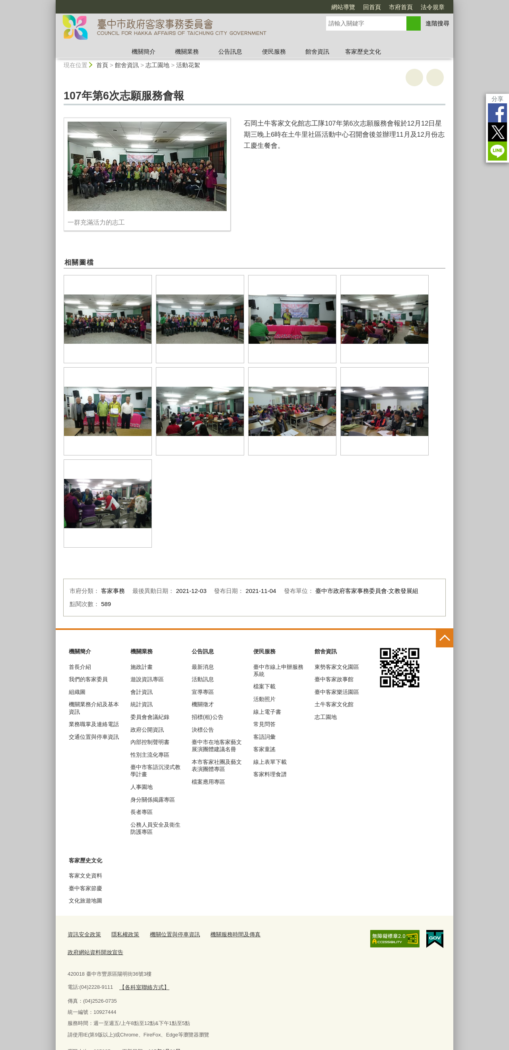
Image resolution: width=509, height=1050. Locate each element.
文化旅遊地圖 (85, 900)
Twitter (497, 131)
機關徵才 (203, 704)
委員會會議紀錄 (149, 717)
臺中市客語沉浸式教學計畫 (155, 770)
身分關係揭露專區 (152, 799)
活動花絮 (188, 65)
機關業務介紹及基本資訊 (94, 708)
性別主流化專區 (149, 755)
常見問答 (264, 724)
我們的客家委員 (88, 679)
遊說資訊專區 (147, 679)
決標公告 (203, 729)
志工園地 (157, 65)
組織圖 (77, 692)
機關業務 (187, 51)
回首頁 (372, 7)
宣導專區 (203, 692)
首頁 (102, 65)
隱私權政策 (122, 934)
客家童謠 (264, 749)
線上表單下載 (270, 762)
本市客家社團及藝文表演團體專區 (217, 765)
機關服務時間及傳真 (225, 934)
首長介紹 (80, 667)
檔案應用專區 (208, 782)
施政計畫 (141, 667)
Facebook (497, 112)
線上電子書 (267, 712)
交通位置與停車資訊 (94, 737)
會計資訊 (141, 692)
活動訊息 (203, 679)
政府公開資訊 (147, 729)
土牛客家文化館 (334, 704)
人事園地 (141, 787)
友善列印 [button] (414, 77)
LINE (497, 151)
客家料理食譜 (270, 774)
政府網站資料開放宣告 (285, 934)
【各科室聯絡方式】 (142, 967)
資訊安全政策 (83, 934)
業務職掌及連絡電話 (94, 724)
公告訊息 (230, 51)
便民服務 (274, 51)
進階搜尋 (437, 23)
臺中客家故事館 (334, 679)
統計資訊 (141, 704)
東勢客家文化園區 (337, 667)
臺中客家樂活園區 (337, 692)
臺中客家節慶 (85, 888)
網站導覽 (343, 7)
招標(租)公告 (207, 717)
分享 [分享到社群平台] (497, 99)
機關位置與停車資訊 (169, 934)
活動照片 (264, 699)
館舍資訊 (317, 51)
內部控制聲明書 (149, 742)
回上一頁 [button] (435, 77)
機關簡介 (143, 51)
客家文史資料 (85, 875)
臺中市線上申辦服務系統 (278, 670)
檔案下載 (264, 686)
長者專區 (141, 812)
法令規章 (433, 7)
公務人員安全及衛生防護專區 (155, 828)
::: (52, 3)
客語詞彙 (264, 737)
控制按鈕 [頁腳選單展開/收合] (444, 638)
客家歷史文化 (363, 51)
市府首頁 (401, 7)
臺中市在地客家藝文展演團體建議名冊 (217, 745)
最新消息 (203, 667)
